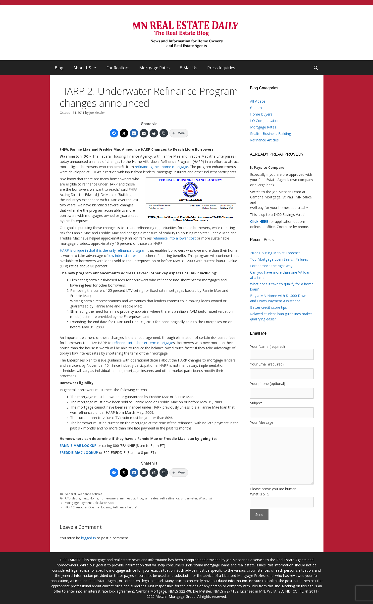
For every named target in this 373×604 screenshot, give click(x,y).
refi (162, 498)
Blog (59, 67)
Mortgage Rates (154, 67)
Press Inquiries (221, 67)
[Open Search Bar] (315, 67)
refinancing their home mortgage (161, 166)
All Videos (258, 101)
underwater (189, 498)
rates (155, 498)
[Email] (144, 133)
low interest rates (122, 255)
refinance (172, 498)
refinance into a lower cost (174, 238)
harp (85, 498)
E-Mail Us (188, 67)
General (70, 494)
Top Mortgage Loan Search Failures (279, 259)
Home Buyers (261, 114)
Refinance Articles (90, 494)
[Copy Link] (164, 133)
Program (143, 498)
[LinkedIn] (134, 133)
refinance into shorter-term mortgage (142, 342)
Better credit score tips (268, 307)
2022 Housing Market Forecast (275, 252)
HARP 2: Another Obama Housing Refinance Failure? (101, 507)
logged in (88, 538)
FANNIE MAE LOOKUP (78, 445)
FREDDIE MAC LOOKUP (79, 452)
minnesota (127, 498)
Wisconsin (206, 498)
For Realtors (118, 67)
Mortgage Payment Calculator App (89, 503)
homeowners (109, 498)
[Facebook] (114, 133)
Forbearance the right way (271, 265)
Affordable (72, 498)
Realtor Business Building (270, 133)
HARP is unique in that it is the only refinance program (103, 250)
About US (87, 67)
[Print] (154, 133)
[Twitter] (124, 133)
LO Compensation (264, 120)
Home (94, 498)
